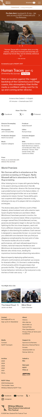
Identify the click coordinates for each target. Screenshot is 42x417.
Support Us (26, 340)
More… (3, 373)
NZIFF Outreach (6, 345)
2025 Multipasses (7, 383)
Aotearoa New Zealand (17, 98)
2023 (3, 366)
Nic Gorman (15, 73)
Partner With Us (27, 352)
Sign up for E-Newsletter (9, 322)
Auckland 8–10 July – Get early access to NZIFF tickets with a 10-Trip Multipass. (21, 15)
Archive (4, 358)
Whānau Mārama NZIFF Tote (11, 388)
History (24, 320)
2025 (3, 361)
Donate (24, 347)
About (24, 317)
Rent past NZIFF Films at (25, 367)
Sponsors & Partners (29, 343)
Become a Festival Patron (31, 345)
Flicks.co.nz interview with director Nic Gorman (10, 161)
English (30, 98)
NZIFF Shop (5, 380)
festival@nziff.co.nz (8, 319)
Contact (4, 317)
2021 (2, 370)
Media (3, 340)
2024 (3, 363)
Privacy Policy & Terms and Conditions (31, 333)
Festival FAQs (27, 327)
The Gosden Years (7, 385)
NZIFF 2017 (19, 64)
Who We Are (26, 322)
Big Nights (25, 74)
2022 (3, 368)
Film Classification (28, 329)
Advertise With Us (28, 350)
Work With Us (27, 325)
